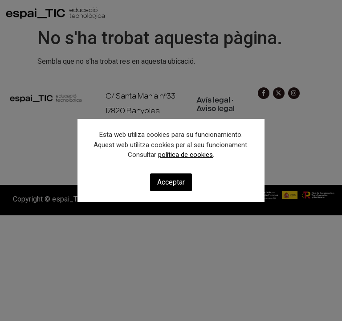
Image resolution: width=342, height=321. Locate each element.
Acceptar (171, 182)
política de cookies (185, 155)
